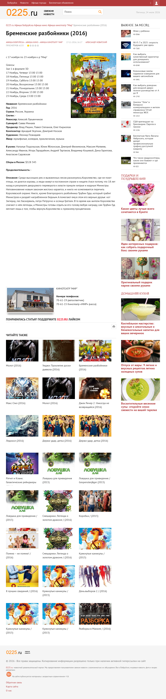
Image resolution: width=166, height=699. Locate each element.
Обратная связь (14, 682)
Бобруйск (12, 3)
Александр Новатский (96, 42)
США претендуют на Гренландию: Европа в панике (144, 124)
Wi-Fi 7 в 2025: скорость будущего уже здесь (145, 44)
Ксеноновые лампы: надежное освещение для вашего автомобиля (146, 74)
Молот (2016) (13, 365)
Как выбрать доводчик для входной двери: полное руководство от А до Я (146, 89)
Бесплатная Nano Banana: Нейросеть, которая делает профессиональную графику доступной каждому (146, 142)
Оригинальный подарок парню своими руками (136, 284)
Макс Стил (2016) (15, 403)
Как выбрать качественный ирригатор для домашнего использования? (146, 58)
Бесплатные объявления (61, 3)
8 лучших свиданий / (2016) (22, 591)
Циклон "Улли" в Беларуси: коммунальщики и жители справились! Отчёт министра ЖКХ (146, 107)
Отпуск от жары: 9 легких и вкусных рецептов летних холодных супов (139, 369)
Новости (24, 3)
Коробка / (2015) (88, 516)
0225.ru (9, 668)
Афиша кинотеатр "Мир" (51, 42)
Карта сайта (12, 686)
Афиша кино (32, 42)
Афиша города (38, 3)
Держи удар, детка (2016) (56, 441)
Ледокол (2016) (15, 441)
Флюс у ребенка (141, 31)
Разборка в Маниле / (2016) (95, 629)
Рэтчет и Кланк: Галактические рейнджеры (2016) (21, 482)
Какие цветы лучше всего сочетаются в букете (137, 210)
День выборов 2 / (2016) (93, 591)
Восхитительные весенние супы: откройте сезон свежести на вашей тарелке (139, 407)
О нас (9, 690)
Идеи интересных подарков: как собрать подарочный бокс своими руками (139, 247)
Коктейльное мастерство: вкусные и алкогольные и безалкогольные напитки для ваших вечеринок (140, 328)
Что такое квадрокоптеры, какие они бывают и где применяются (146, 161)
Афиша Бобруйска (15, 42)
